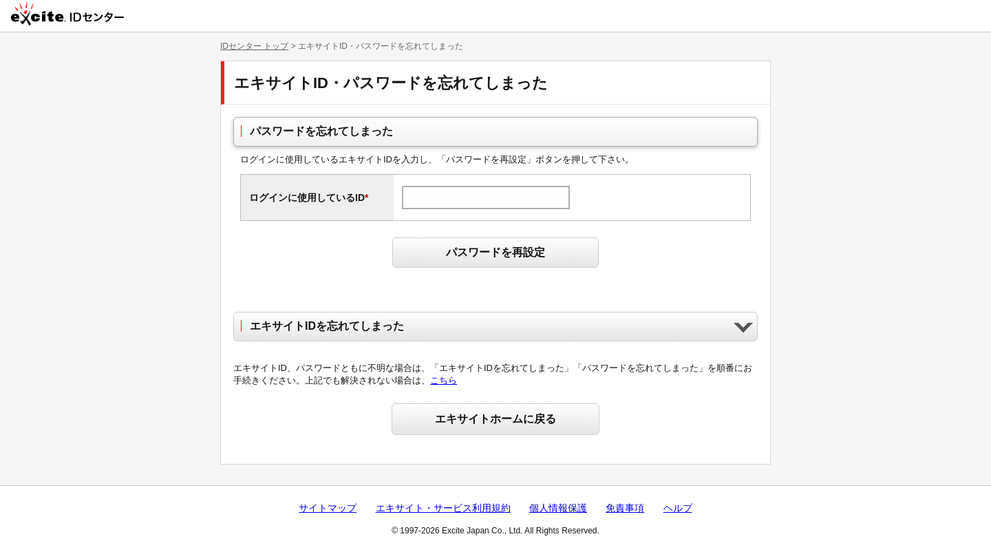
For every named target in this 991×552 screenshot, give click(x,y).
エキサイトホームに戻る (495, 419)
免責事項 (625, 507)
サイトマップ (327, 507)
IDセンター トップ (254, 46)
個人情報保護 (558, 507)
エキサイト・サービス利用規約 (443, 507)
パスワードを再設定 (495, 252)
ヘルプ (677, 507)
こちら (443, 380)
